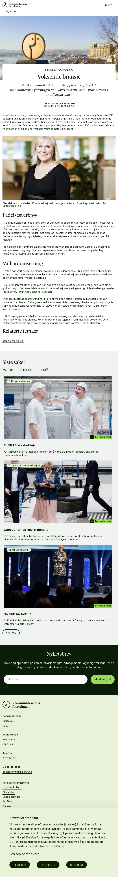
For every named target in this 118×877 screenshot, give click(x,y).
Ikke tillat (76, 865)
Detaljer (46, 865)
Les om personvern (24, 854)
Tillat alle (19, 865)
